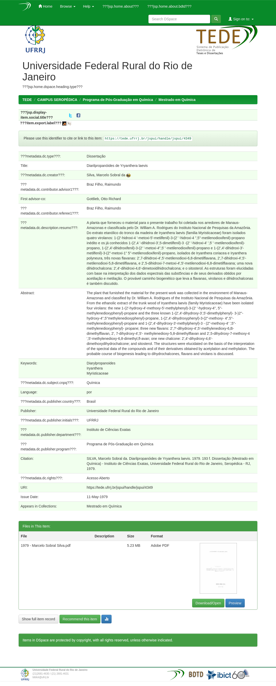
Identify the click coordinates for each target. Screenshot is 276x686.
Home (45, 6)
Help (88, 6)
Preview (235, 603)
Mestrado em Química (177, 100)
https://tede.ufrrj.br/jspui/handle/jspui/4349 (120, 487)
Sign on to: (241, 19)
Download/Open (208, 603)
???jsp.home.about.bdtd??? (168, 6)
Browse (67, 6)
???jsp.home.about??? (120, 6)
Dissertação (96, 156)
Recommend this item (80, 619)
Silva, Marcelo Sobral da (106, 175)
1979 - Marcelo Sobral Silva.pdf (45, 545)
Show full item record (38, 619)
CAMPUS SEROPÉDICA (57, 100)
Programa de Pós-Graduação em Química (118, 100)
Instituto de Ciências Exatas (109, 430)
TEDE (27, 100)
